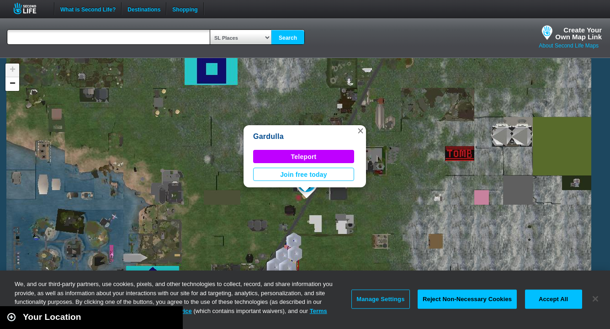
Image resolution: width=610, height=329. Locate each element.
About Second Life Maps (569, 45)
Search (288, 38)
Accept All (553, 299)
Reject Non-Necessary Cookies (467, 299)
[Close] (595, 299)
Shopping (184, 8)
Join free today (303, 174)
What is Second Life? (88, 8)
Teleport (304, 156)
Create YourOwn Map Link (578, 33)
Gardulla (268, 136)
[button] (360, 130)
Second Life (30, 8)
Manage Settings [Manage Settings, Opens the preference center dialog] (380, 299)
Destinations (143, 8)
